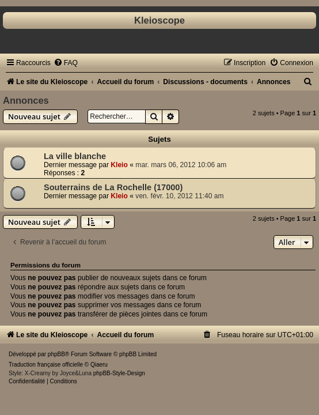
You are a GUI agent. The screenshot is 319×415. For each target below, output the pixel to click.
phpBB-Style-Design (119, 373)
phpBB (56, 354)
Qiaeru (99, 364)
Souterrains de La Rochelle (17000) (113, 187)
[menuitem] (66, 63)
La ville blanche (75, 156)
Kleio (119, 165)
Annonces (26, 100)
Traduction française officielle (46, 364)
